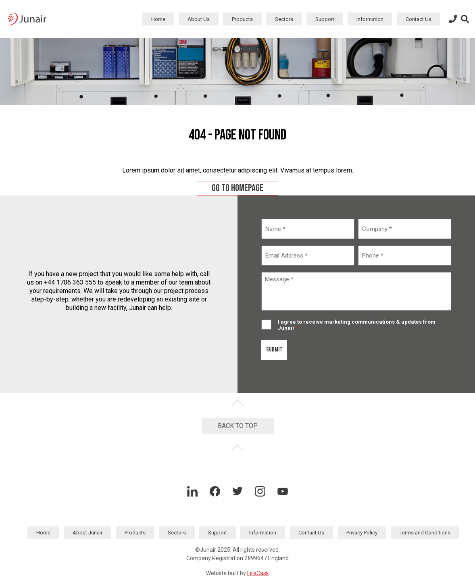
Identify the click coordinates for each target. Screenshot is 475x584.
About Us (199, 19)
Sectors (284, 19)
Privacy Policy (361, 533)
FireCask (258, 573)
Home (158, 19)
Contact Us (418, 19)
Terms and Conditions (425, 533)
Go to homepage (237, 188)
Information (369, 19)
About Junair (87, 533)
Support (324, 19)
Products (242, 19)
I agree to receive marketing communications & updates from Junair (356, 325)
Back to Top (238, 426)
